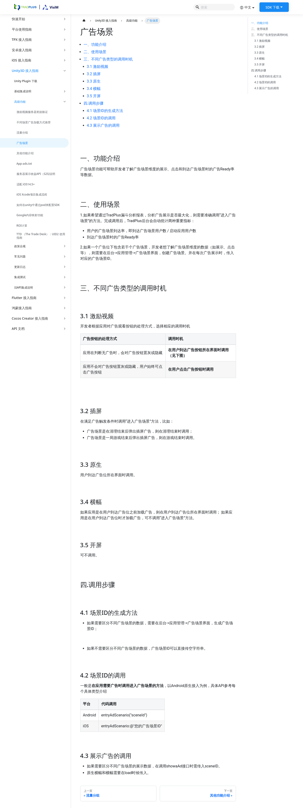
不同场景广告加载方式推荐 (34, 122)
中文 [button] (245, 7)
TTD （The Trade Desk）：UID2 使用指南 (41, 236)
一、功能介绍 (95, 44)
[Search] (214, 7)
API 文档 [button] (18, 328)
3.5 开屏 (94, 96)
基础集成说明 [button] (22, 91)
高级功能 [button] (20, 102)
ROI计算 (22, 226)
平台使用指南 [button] (22, 29)
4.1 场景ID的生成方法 (105, 110)
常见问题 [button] (20, 256)
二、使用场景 (95, 52)
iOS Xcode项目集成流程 (32, 194)
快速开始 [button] (18, 19)
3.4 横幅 (94, 88)
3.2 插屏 (94, 74)
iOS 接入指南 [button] (21, 60)
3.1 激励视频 (97, 66)
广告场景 (22, 143)
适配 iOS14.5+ (26, 184)
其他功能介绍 (25, 153)
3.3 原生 (94, 81)
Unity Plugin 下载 (25, 81)
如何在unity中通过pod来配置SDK (38, 205)
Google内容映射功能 (30, 215)
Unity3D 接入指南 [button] (25, 70)
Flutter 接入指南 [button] (24, 297)
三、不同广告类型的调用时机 (108, 59)
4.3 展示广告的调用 (103, 125)
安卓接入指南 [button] (22, 50)
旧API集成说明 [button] (23, 287)
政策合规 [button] (20, 246)
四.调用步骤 (93, 103)
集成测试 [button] (20, 277)
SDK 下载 (272, 7)
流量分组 (22, 133)
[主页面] (84, 21)
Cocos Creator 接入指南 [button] (30, 318)
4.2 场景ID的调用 (101, 118)
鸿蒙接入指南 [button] (22, 308)
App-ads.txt (24, 164)
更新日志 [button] (20, 267)
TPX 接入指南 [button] (22, 39)
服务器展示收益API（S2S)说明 (36, 174)
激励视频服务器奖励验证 (32, 112)
